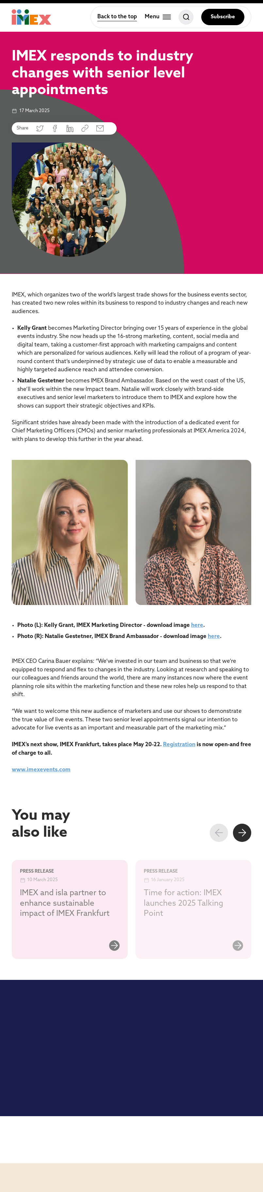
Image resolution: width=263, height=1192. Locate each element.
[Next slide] (242, 833)
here (197, 625)
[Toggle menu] (158, 17)
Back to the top (117, 17)
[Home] (31, 17)
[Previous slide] (219, 833)
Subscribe (223, 17)
